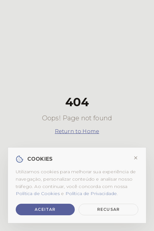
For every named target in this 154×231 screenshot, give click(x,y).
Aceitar (45, 209)
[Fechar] (135, 157)
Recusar (108, 209)
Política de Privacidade (91, 193)
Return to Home (77, 131)
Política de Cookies (38, 193)
